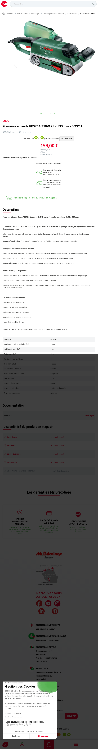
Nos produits (22, 14)
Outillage (35, 14)
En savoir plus (66, 139)
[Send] (71, 716)
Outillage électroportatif (53, 14)
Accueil (10, 14)
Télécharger (88, 416)
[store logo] (4, 4)
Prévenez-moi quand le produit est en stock (20, 158)
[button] (15, 65)
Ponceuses (72, 14)
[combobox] (53, 4)
